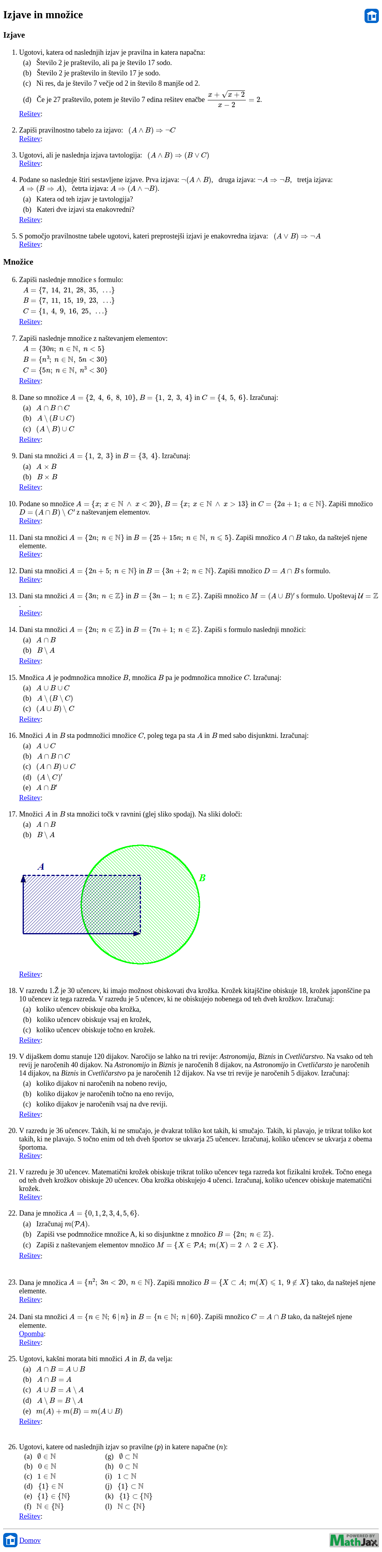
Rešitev (30, 114)
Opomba (31, 1334)
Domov (30, 1540)
